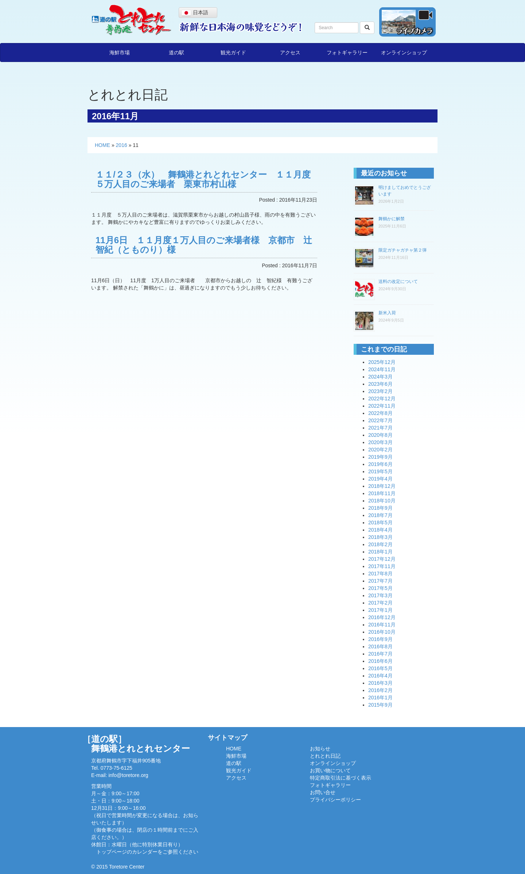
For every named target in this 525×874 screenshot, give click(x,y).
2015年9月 (380, 705)
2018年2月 (380, 544)
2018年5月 (380, 522)
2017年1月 (380, 610)
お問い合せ (322, 792)
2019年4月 (380, 479)
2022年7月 (380, 420)
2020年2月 (380, 449)
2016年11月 (382, 625)
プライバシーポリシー (335, 800)
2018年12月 (382, 486)
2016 (121, 145)
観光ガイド (233, 52)
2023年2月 (380, 391)
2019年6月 (380, 464)
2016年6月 (380, 661)
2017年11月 (382, 566)
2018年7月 (380, 515)
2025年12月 (382, 362)
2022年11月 (382, 406)
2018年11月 (382, 493)
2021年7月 (380, 428)
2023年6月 (380, 384)
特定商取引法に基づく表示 (340, 778)
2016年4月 (380, 676)
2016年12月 (382, 617)
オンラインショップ (404, 52)
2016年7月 (380, 654)
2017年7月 (380, 581)
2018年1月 (380, 552)
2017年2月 (380, 603)
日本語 (195, 12)
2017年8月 (380, 573)
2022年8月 (380, 413)
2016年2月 (380, 690)
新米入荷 (387, 312)
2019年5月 (380, 471)
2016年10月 (382, 632)
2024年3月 (380, 377)
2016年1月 (380, 697)
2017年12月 (382, 559)
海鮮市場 (119, 52)
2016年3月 (380, 683)
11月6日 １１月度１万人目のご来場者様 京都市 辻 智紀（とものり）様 (208, 245)
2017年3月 (380, 595)
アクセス (290, 52)
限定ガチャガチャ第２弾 (402, 250)
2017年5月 (380, 588)
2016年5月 (380, 668)
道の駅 (176, 52)
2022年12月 (382, 398)
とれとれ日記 (325, 756)
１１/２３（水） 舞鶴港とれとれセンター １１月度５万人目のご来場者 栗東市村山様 (203, 179)
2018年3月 (380, 537)
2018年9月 (380, 508)
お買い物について (330, 770)
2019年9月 (380, 457)
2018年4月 (380, 530)
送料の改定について (398, 281)
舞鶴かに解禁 (391, 218)
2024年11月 (382, 369)
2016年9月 (380, 639)
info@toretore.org (128, 775)
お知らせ (320, 748)
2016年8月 (380, 646)
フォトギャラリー (347, 52)
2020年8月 (380, 435)
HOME (102, 145)
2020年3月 (380, 442)
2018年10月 (382, 501)
